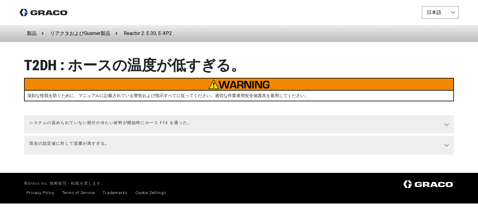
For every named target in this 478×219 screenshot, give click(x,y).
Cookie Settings (150, 192)
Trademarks (115, 192)
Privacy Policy (40, 192)
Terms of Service (78, 192)
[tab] (239, 125)
